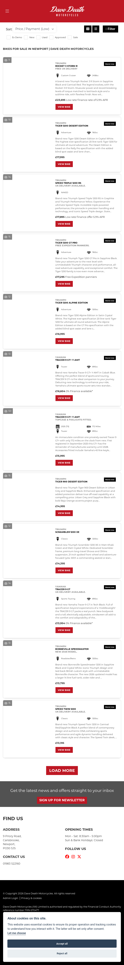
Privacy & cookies (31, 898)
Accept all (62, 943)
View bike (64, 107)
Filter (110, 29)
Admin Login (10, 898)
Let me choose (16, 933)
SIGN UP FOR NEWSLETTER (62, 800)
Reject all (62, 953)
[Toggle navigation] (7, 11)
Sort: (9, 29)
